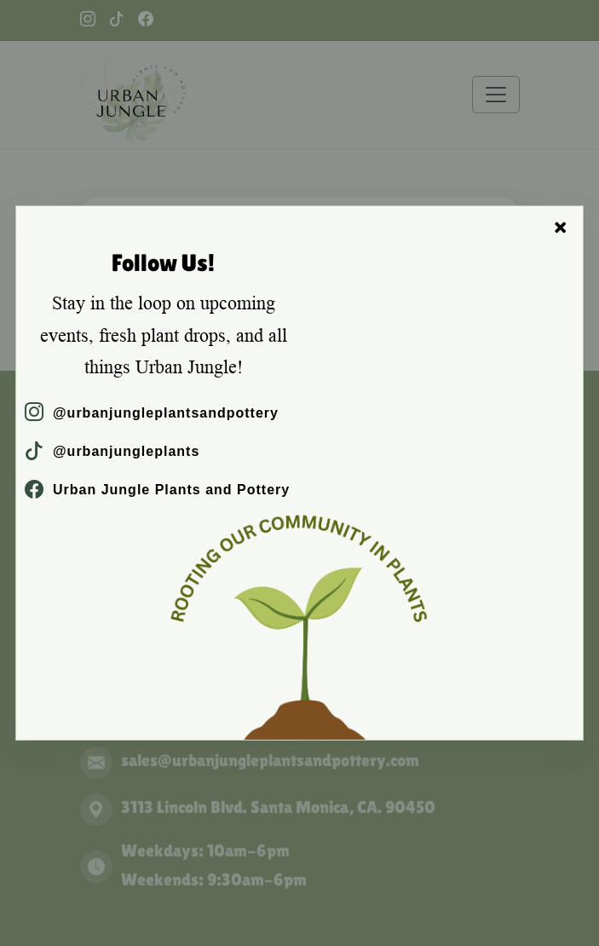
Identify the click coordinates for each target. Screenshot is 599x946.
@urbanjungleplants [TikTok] (112, 451)
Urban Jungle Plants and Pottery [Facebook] (157, 489)
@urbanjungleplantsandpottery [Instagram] (152, 413)
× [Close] (560, 228)
